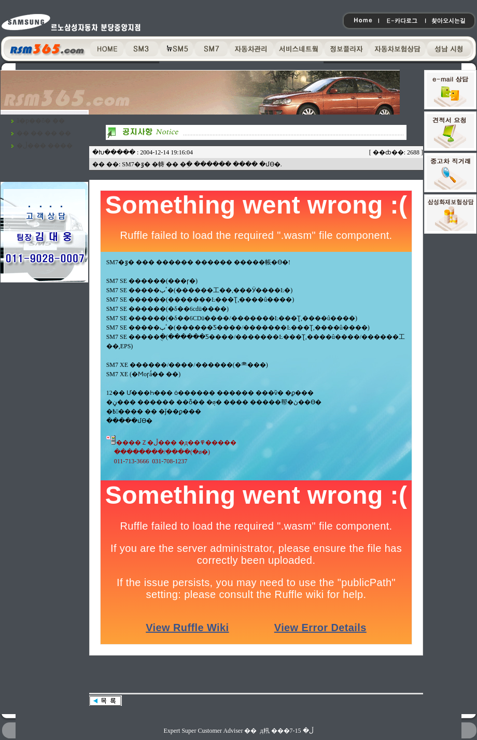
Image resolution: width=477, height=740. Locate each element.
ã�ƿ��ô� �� (41, 120)
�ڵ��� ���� (45, 145)
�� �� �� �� (44, 133)
